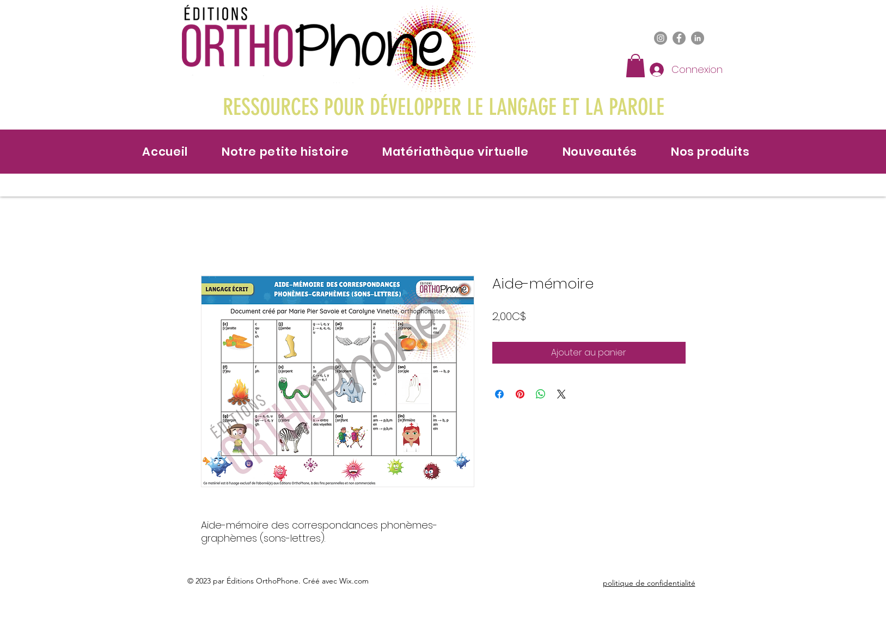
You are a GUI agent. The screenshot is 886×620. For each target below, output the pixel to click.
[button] (635, 65)
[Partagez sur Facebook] (499, 394)
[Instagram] (660, 38)
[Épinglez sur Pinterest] (520, 394)
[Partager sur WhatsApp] (540, 394)
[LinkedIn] (697, 38)
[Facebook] (679, 38)
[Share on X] (561, 394)
